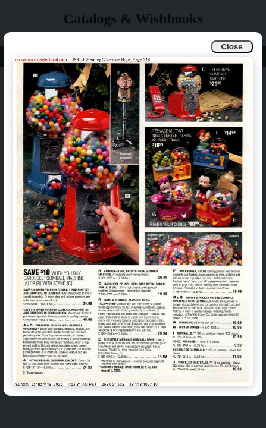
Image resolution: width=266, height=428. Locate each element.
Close (231, 46)
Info (19, 56)
